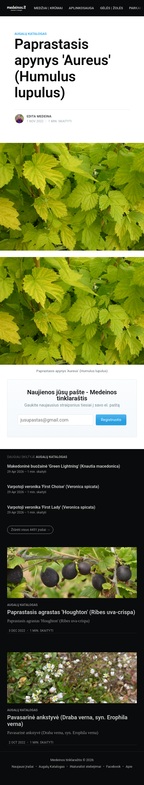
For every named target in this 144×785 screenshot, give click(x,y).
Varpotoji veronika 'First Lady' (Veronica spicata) (51, 507)
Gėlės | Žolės (111, 8)
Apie (129, 766)
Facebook (113, 766)
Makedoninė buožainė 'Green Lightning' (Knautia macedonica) (63, 466)
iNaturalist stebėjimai (85, 766)
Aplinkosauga (81, 8)
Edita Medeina (39, 116)
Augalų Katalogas (30, 34)
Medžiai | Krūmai (48, 8)
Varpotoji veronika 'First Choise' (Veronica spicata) (53, 486)
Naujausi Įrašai (23, 766)
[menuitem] (48, 8)
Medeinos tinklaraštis (66, 760)
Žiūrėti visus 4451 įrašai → (30, 530)
